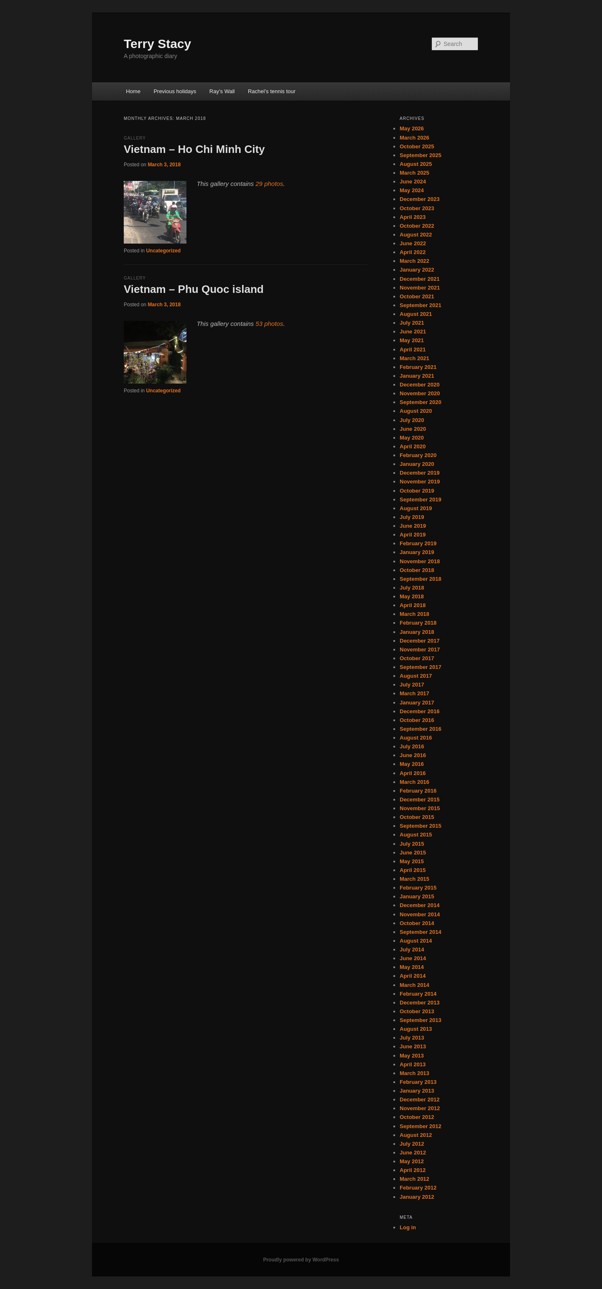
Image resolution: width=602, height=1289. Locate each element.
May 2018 (412, 596)
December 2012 (419, 1099)
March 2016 (414, 782)
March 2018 (414, 614)
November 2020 (420, 393)
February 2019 (418, 543)
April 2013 (413, 1064)
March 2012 (414, 1179)
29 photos (269, 183)
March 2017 (414, 693)
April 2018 (413, 605)
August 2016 (416, 738)
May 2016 (412, 764)
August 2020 (416, 411)
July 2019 (412, 517)
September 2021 (420, 305)
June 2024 (413, 181)
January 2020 (417, 464)
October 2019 (417, 491)
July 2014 (412, 949)
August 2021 (416, 314)
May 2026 (412, 128)
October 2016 (417, 720)
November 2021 (420, 288)
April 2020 (413, 446)
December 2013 (419, 1002)
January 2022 (417, 270)
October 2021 (417, 296)
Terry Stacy (157, 44)
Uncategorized (163, 251)
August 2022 (416, 234)
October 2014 (417, 923)
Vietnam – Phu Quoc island (194, 289)
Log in (408, 1227)
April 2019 (413, 534)
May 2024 (412, 190)
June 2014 (413, 958)
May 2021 (412, 340)
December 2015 (419, 799)
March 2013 (414, 1073)
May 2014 (412, 967)
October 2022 (417, 226)
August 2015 (416, 834)
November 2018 (420, 561)
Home (133, 91)
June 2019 (413, 526)
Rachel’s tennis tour (272, 91)
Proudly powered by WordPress (301, 1260)
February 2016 (418, 791)
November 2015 (420, 808)
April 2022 (413, 252)
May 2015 (412, 861)
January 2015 (417, 896)
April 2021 (413, 349)
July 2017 (412, 684)
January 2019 (417, 552)
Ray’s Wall (222, 91)
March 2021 (414, 358)
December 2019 (419, 473)
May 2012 (412, 1161)
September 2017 (420, 667)
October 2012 (417, 1117)
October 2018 (417, 570)
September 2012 (420, 1126)
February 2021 (418, 367)
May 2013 (412, 1056)
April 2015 (413, 870)
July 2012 (412, 1144)
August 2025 (416, 164)
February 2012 (418, 1188)
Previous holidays (174, 91)
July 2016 (412, 746)
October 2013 (417, 1011)
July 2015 (412, 844)
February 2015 (418, 888)
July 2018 (412, 588)
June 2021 (413, 331)
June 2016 (413, 755)
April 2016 (413, 773)
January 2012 (417, 1197)
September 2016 (420, 729)
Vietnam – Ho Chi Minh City (194, 149)
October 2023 (417, 208)
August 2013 (416, 1029)
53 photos (269, 323)
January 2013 (417, 1091)
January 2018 (417, 632)
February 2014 (418, 994)
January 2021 (417, 376)
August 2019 (416, 508)
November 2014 (420, 914)
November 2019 (420, 481)
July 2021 (412, 323)
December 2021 (419, 279)
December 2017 (419, 641)
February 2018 (418, 623)
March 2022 (414, 261)
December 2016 (419, 711)
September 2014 (420, 932)
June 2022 (413, 243)
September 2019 (420, 499)
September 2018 (420, 579)
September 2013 (420, 1020)
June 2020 (413, 429)
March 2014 (414, 985)
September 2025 (420, 155)
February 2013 (418, 1082)
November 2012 (420, 1108)
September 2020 (420, 402)
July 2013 (412, 1038)
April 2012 (413, 1170)
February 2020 (418, 455)
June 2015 (413, 852)
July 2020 (412, 420)
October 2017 (417, 658)
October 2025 (417, 146)
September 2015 (420, 826)
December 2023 (419, 199)
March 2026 (414, 138)
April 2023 (413, 217)
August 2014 (416, 941)
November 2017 (420, 649)
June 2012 (413, 1152)
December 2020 (419, 384)
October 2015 (417, 817)
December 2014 (419, 905)
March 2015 (414, 879)
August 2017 (416, 676)
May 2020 (412, 438)
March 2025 (414, 173)
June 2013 (413, 1046)
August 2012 (416, 1135)
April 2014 (413, 976)
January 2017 (417, 702)
